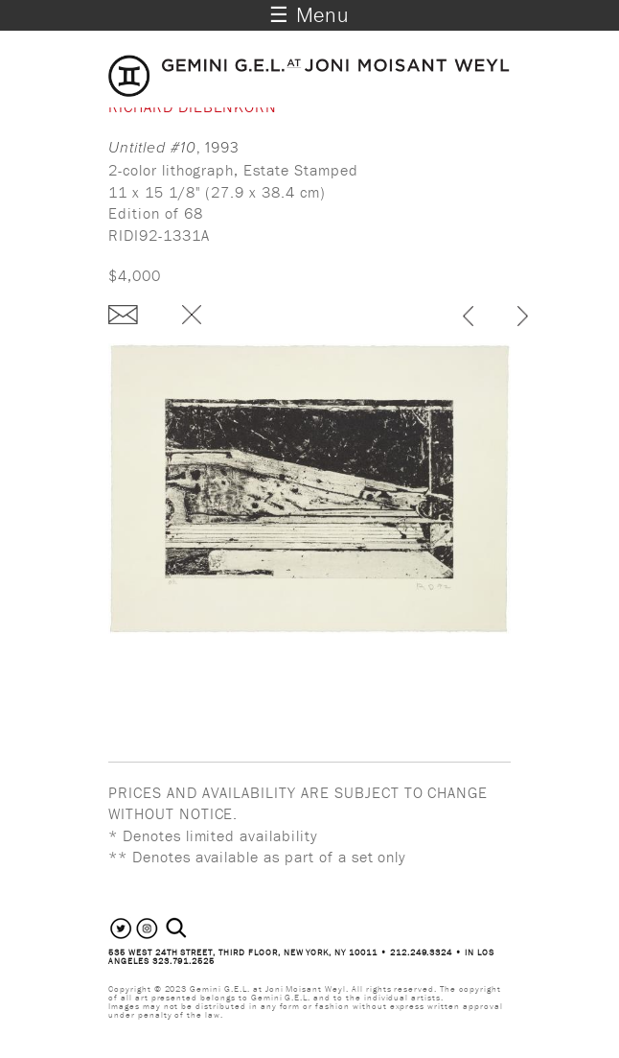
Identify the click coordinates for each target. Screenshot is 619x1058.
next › (522, 317)
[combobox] (197, 928)
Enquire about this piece (123, 314)
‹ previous (468, 317)
